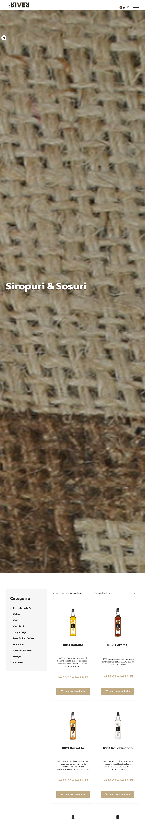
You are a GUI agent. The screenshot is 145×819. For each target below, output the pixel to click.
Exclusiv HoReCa (22, 608)
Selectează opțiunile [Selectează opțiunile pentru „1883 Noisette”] (74, 794)
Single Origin (20, 632)
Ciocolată (18, 626)
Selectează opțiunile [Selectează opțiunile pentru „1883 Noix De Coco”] (119, 794)
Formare (18, 662)
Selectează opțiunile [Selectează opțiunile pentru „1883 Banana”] (74, 691)
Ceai (15, 620)
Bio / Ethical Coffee (23, 638)
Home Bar (18, 644)
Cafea (16, 614)
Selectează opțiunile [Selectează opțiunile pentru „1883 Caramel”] (119, 691)
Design (17, 656)
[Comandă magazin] (115, 593)
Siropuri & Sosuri (22, 650)
